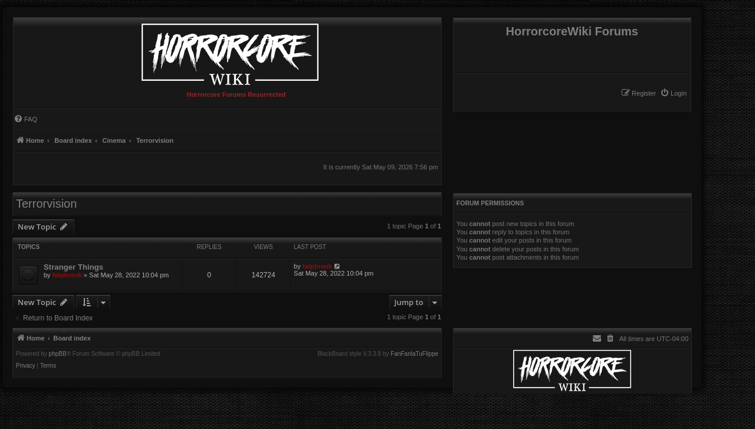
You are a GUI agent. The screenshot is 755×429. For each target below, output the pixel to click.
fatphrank (67, 275)
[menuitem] (673, 93)
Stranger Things (73, 267)
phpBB (58, 354)
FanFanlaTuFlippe (414, 354)
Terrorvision (46, 203)
